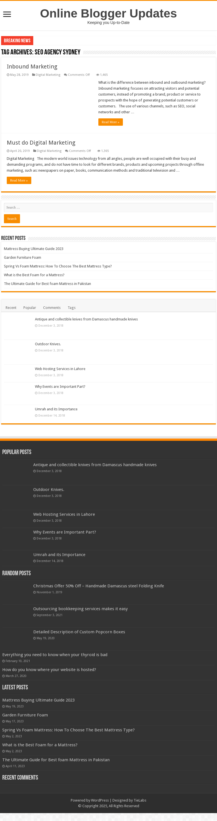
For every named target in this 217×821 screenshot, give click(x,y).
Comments (52, 308)
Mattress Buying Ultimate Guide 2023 (33, 249)
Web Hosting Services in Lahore (60, 369)
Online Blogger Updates (108, 13)
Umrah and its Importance (56, 409)
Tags (72, 308)
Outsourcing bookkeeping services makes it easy (80, 608)
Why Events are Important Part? (60, 386)
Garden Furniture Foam (22, 257)
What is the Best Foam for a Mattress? (34, 275)
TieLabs (140, 808)
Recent (11, 308)
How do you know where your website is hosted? (80, 669)
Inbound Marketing (32, 66)
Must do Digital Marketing (41, 142)
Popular (29, 308)
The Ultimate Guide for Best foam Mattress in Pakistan (47, 284)
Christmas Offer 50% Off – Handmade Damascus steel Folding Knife (98, 585)
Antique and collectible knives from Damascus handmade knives (86, 319)
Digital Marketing (48, 75)
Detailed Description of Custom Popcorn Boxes (79, 631)
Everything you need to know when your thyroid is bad (54, 654)
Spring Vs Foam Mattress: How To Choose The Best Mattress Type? (58, 266)
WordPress (100, 808)
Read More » (110, 122)
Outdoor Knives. (48, 344)
